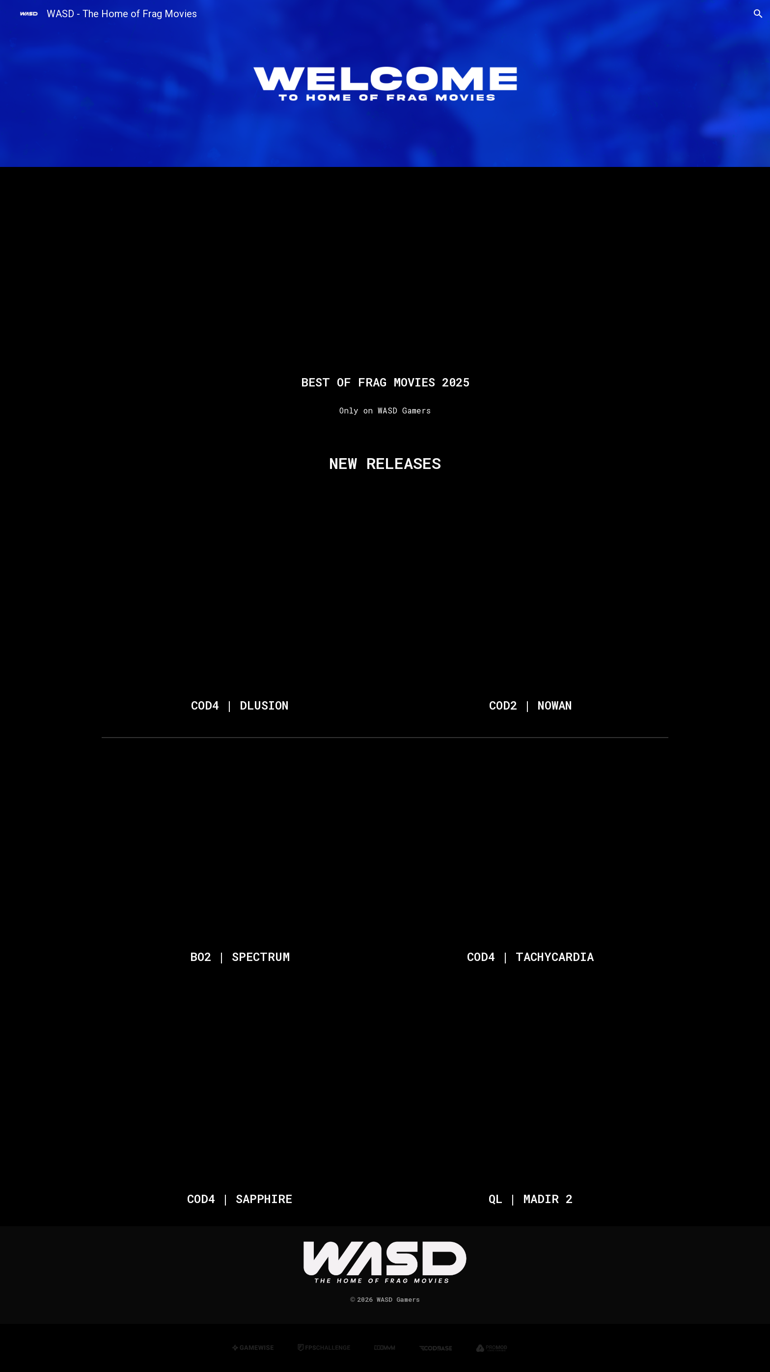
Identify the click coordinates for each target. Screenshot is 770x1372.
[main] (385, 382)
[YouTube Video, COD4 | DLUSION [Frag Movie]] (240, 596)
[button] (758, 14)
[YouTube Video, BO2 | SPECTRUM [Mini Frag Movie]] (240, 847)
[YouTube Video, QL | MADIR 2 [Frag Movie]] (530, 1089)
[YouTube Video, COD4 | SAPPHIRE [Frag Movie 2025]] (240, 1089)
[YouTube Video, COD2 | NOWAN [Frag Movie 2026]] (530, 596)
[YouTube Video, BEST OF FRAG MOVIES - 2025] (385, 272)
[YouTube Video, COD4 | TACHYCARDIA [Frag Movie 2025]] (530, 847)
